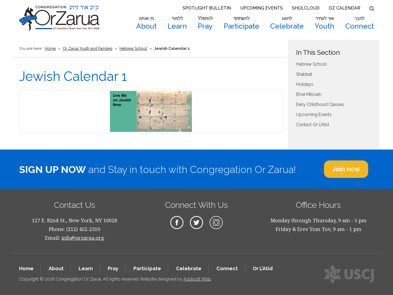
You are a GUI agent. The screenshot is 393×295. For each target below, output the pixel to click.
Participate (241, 23)
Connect (359, 23)
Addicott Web (197, 279)
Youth (324, 23)
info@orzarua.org (82, 238)
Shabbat (304, 74)
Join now (346, 169)
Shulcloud (306, 8)
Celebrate (287, 23)
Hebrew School (133, 48)
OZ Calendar (344, 8)
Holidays (304, 84)
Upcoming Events (261, 8)
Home (50, 48)
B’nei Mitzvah (308, 94)
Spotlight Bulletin (207, 8)
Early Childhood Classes (320, 104)
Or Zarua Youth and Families (87, 48)
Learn (177, 23)
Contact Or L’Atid (312, 124)
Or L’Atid (263, 268)
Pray (205, 23)
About (146, 23)
